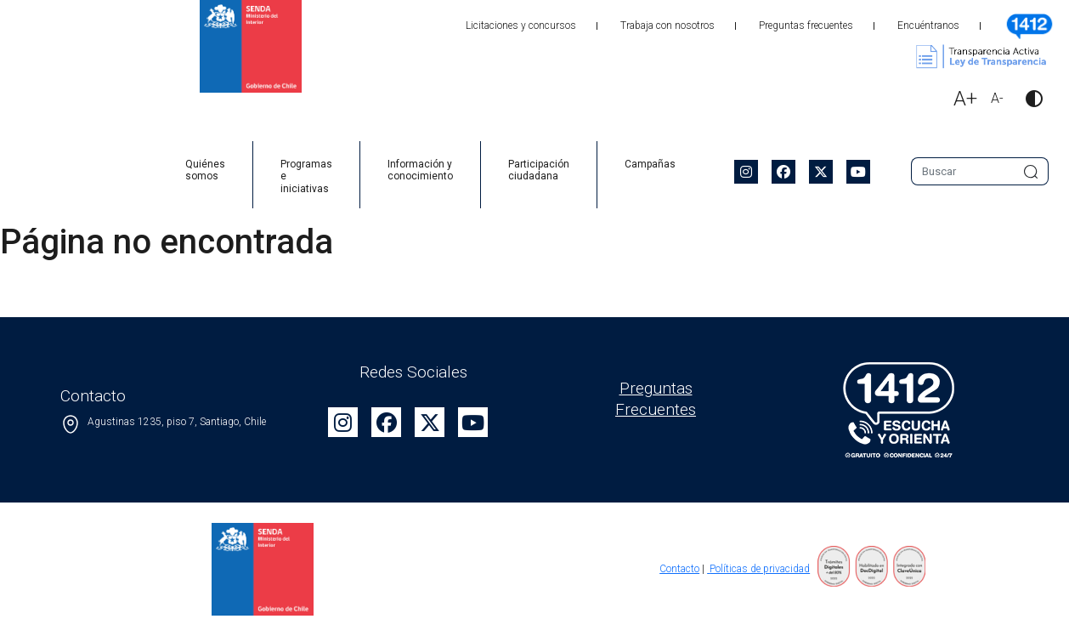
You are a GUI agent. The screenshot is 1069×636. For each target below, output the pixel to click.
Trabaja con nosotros (667, 25)
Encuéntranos (928, 25)
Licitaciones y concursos (521, 25)
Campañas (650, 164)
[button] (1027, 100)
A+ (965, 99)
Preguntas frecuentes (806, 25)
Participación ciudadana (538, 170)
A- (997, 98)
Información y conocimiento (420, 170)
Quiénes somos (205, 170)
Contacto (679, 569)
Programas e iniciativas (306, 176)
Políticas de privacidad (758, 569)
